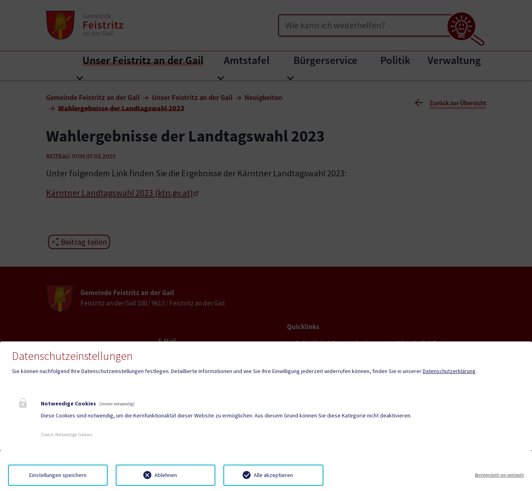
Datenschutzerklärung (449, 371)
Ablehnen (166, 475)
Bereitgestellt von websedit (499, 475)
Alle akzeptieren (273, 475)
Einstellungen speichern (57, 475)
